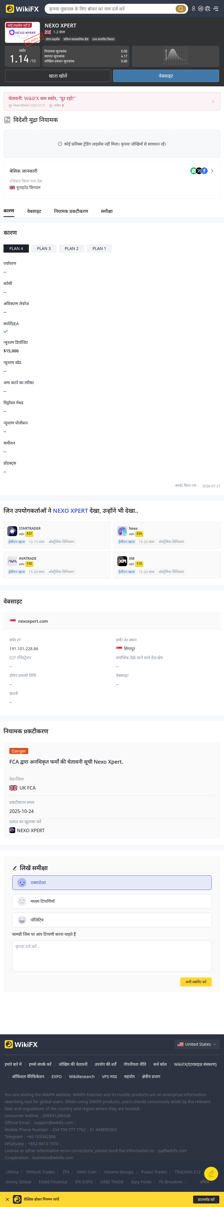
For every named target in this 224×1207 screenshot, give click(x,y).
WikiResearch (82, 1076)
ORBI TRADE (112, 1182)
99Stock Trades (40, 1172)
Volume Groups (119, 1172)
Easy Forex (141, 1182)
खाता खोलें (58, 76)
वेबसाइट (166, 76)
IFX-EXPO (83, 1182)
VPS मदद (109, 1076)
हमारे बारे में (13, 1064)
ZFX (65, 1172)
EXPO (57, 1076)
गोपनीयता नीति (135, 1064)
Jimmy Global (18, 1182)
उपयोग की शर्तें (105, 1064)
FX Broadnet (171, 1182)
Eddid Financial (53, 1182)
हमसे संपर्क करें (40, 1064)
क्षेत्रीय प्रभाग (151, 1076)
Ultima (12, 1172)
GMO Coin (87, 1172)
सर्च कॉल (160, 1064)
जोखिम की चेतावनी (73, 1064)
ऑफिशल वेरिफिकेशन (28, 1076)
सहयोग (129, 1076)
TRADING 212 (188, 1172)
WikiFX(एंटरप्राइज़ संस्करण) (195, 1064)
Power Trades (154, 1172)
